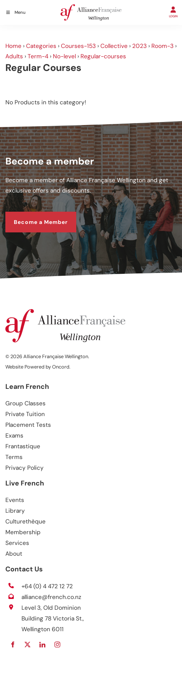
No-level (64, 56)
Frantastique (22, 446)
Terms (14, 457)
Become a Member (32, 216)
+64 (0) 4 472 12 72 (47, 586)
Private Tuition (25, 414)
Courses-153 (78, 46)
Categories (41, 46)
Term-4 (38, 56)
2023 (139, 46)
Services (17, 543)
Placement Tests (28, 425)
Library (15, 511)
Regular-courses (103, 56)
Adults (14, 56)
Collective (114, 46)
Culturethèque (25, 521)
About (13, 554)
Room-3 (162, 46)
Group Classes (25, 403)
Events (14, 500)
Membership (23, 532)
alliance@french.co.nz (51, 597)
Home (13, 46)
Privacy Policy (24, 468)
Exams (14, 435)
